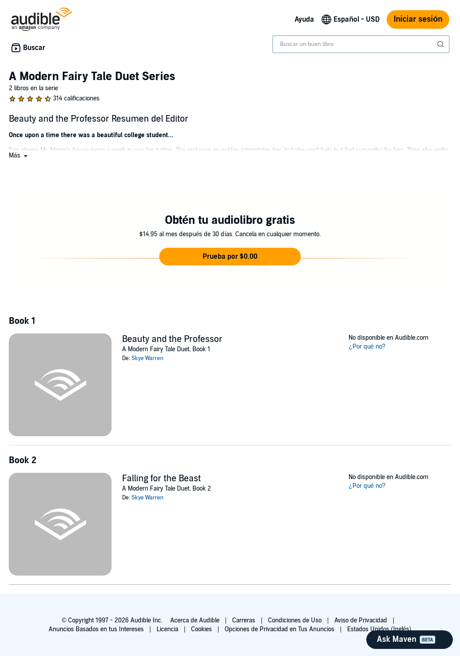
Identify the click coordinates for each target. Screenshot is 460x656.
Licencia (167, 629)
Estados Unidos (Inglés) (379, 629)
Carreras (243, 620)
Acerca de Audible (194, 620)
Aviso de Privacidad (360, 620)
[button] (19, 155)
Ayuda (304, 19)
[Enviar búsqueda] (441, 44)
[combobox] (360, 44)
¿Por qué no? (367, 346)
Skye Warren (147, 358)
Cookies (201, 629)
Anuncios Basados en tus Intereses (96, 629)
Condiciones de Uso (295, 620)
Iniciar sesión (418, 19)
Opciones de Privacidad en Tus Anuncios (279, 629)
